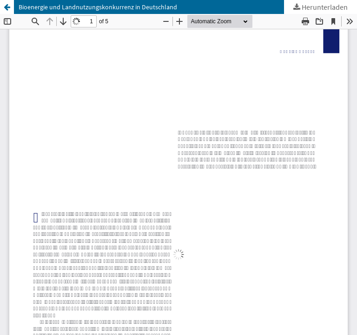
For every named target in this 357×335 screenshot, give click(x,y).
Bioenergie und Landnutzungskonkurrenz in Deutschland (98, 7)
